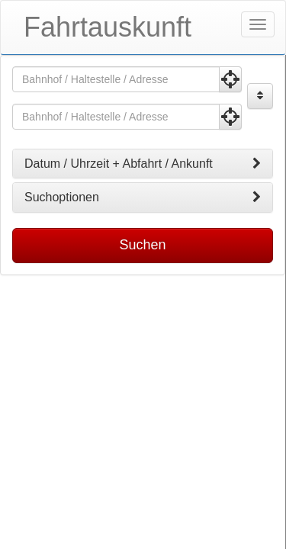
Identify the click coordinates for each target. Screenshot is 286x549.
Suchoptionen (142, 197)
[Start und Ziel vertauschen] (260, 96)
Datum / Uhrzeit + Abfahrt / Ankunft (142, 164)
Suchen (142, 244)
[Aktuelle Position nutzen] (230, 79)
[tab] (142, 163)
